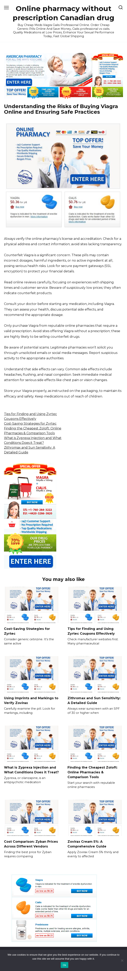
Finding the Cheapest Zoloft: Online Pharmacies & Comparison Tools (92, 772)
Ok (64, 965)
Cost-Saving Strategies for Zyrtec (30, 423)
